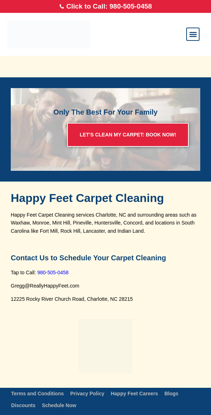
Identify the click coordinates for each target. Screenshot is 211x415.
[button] (193, 34)
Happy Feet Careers (134, 393)
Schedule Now (59, 405)
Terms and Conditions (37, 393)
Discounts (23, 405)
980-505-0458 (53, 272)
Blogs (171, 393)
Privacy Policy (87, 393)
